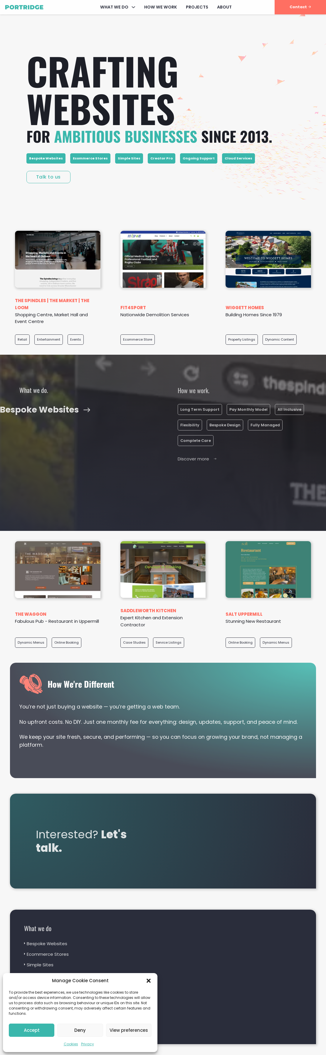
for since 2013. (149, 136)
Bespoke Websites (46, 158)
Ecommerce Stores (90, 158)
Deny (80, 1030)
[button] (149, 981)
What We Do (114, 7)
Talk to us (48, 177)
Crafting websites (102, 89)
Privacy (87, 1043)
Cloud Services (238, 158)
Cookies (71, 1043)
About (224, 7)
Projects (197, 7)
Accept (32, 1030)
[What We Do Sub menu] (133, 7)
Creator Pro (161, 158)
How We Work (160, 7)
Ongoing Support (199, 158)
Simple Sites (129, 158)
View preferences (129, 1030)
